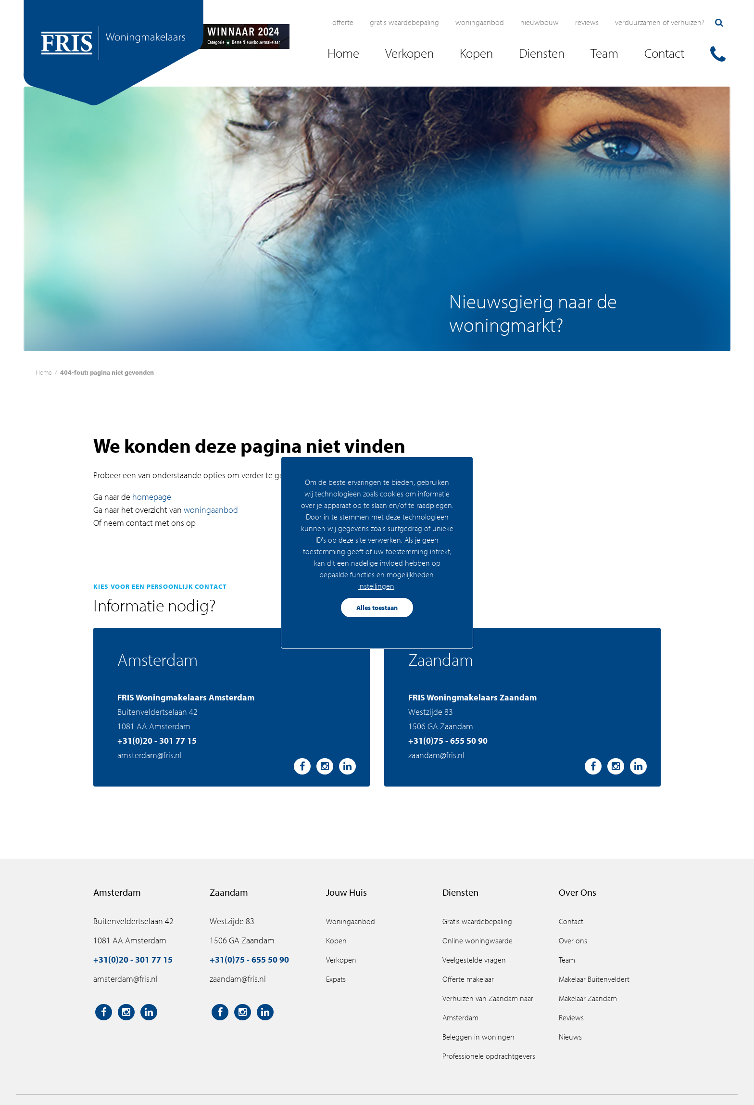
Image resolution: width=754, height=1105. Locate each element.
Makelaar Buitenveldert (594, 979)
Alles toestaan (377, 607)
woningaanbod (211, 509)
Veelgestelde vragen (474, 960)
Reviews (587, 22)
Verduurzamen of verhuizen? (659, 22)
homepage (151, 496)
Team (567, 960)
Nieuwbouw (539, 22)
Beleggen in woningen (478, 1036)
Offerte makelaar (468, 979)
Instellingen (376, 586)
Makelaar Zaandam (588, 998)
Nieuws (570, 1036)
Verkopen (341, 960)
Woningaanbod (479, 22)
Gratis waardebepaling (404, 22)
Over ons (573, 940)
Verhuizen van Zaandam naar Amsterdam (487, 1007)
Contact (571, 921)
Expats (336, 979)
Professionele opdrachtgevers (488, 1056)
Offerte (342, 22)
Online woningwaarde (477, 940)
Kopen (336, 940)
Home (44, 372)
